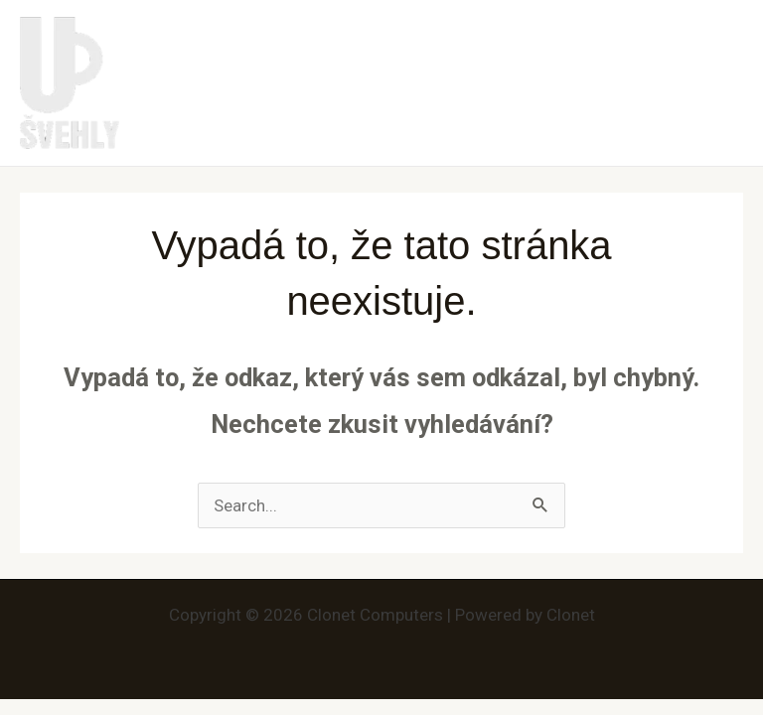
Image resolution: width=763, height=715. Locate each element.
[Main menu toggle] (721, 83)
